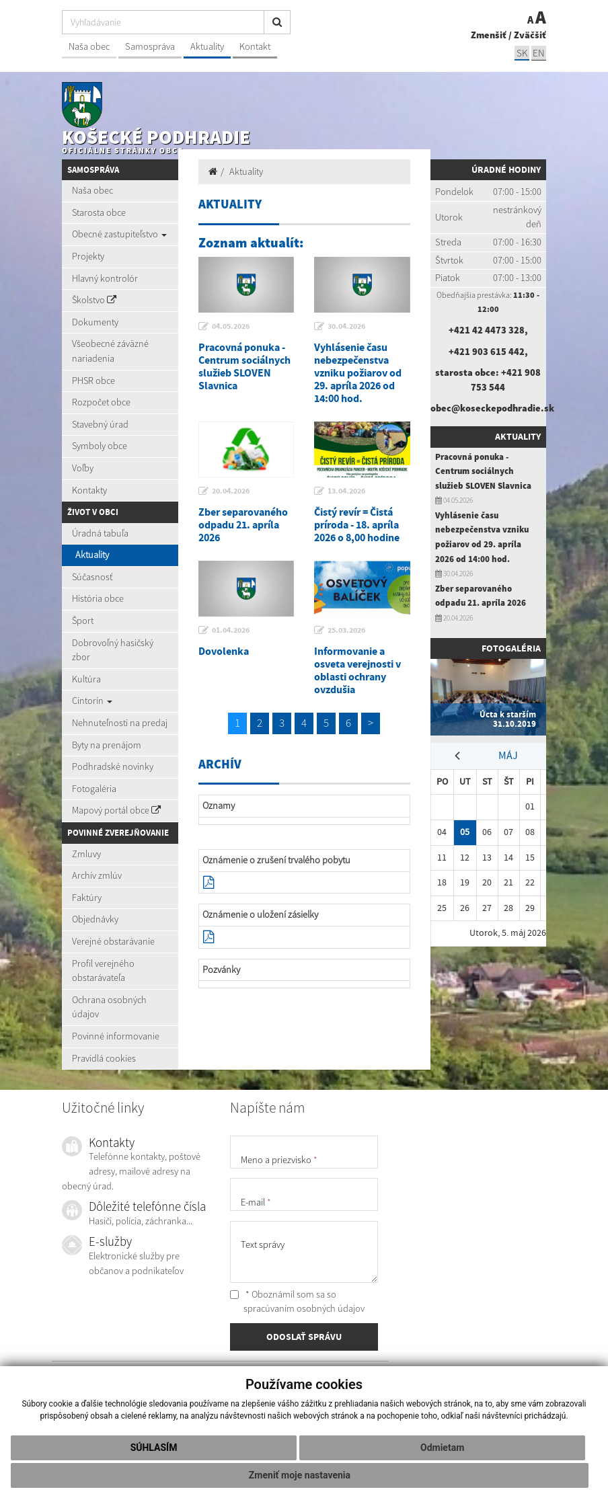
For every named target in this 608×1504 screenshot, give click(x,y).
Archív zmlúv (97, 875)
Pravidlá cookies (104, 1058)
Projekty (88, 256)
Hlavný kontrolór (105, 278)
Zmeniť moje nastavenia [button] (299, 1475)
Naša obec (89, 46)
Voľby (82, 468)
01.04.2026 (231, 630)
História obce (98, 598)
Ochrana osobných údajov (109, 1007)
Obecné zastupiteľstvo (119, 234)
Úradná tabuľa (100, 533)
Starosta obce (99, 212)
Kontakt (254, 46)
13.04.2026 (346, 490)
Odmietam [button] (442, 1447)
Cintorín (92, 701)
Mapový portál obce (116, 810)
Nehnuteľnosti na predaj (119, 723)
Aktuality (207, 46)
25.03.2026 (346, 630)
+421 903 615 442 (487, 352)
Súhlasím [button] (154, 1447)
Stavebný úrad (100, 424)
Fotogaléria (94, 789)
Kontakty (89, 490)
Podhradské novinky (112, 766)
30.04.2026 (346, 326)
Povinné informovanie (115, 1036)
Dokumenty (95, 322)
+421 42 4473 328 (487, 330)
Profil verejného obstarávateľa (103, 970)
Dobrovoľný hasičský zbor (112, 650)
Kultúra (86, 679)
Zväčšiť (530, 35)
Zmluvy (86, 854)
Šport (82, 621)
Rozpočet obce (101, 402)
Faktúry (87, 898)
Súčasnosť (92, 577)
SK (522, 52)
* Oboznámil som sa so (297, 1301)
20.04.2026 (231, 490)
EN (539, 52)
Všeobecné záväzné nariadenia (110, 351)
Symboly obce (99, 446)
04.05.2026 (231, 326)
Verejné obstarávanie (113, 941)
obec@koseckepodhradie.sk (492, 408)
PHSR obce (93, 380)
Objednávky (95, 919)
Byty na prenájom (106, 745)
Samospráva (150, 46)
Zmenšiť (488, 35)
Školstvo (94, 300)
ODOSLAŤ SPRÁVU (304, 1336)
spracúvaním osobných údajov (304, 1308)
